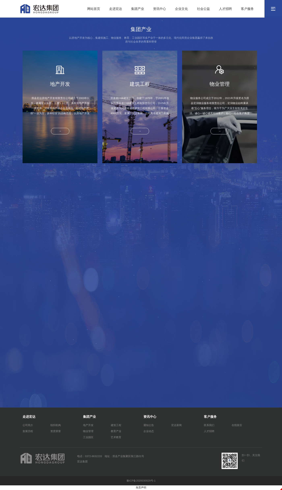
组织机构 (55, 425)
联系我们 (209, 425)
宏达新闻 (176, 425)
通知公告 (148, 425)
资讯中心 (159, 8)
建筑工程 (116, 425)
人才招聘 (225, 8)
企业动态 (148, 431)
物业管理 (88, 431)
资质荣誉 (55, 431)
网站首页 (93, 8)
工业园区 (88, 437)
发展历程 (28, 431)
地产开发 (88, 425)
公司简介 (28, 425)
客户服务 (247, 8)
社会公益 (203, 8)
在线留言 (237, 425)
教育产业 (116, 431)
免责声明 (141, 487)
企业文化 (181, 8)
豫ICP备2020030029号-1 (141, 480)
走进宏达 (115, 8)
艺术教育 (116, 437)
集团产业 (137, 8)
